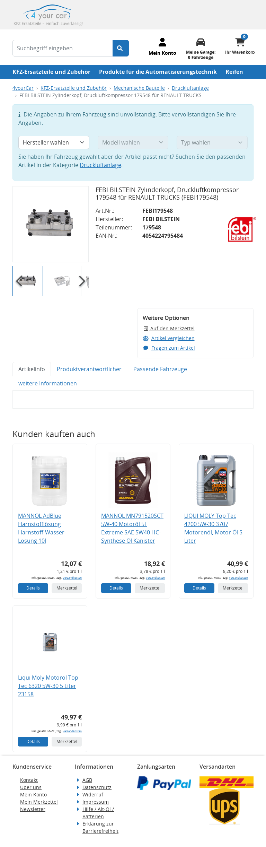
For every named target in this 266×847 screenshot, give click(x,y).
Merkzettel (66, 588)
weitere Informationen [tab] (47, 383)
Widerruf (92, 794)
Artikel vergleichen (169, 338)
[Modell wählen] (133, 142)
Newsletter (32, 809)
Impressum (95, 801)
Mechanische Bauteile (139, 88)
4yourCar (23, 88)
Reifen (234, 72)
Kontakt (29, 780)
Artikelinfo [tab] (31, 369)
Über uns (31, 787)
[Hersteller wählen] (53, 142)
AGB (87, 780)
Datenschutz (97, 787)
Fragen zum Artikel (169, 347)
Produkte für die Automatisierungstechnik (158, 72)
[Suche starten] (121, 48)
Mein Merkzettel (39, 801)
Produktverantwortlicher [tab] (89, 369)
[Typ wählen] (212, 142)
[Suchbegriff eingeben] (62, 48)
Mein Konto (33, 794)
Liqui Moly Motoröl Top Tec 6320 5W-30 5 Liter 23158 (48, 686)
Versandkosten (72, 577)
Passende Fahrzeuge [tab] (160, 369)
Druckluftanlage (190, 88)
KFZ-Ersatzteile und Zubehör (51, 72)
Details (33, 588)
